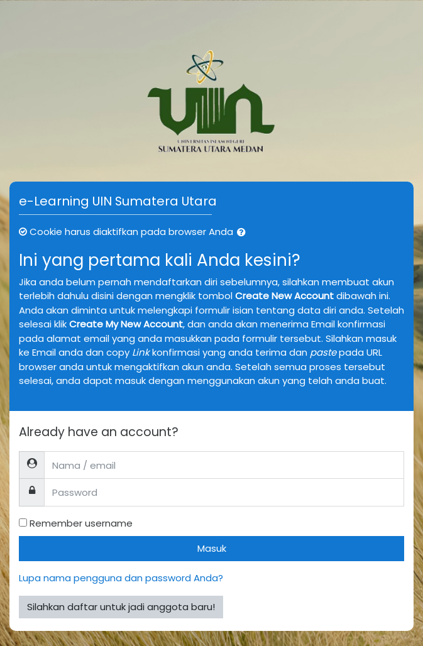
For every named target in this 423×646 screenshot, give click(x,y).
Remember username (81, 523)
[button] (244, 233)
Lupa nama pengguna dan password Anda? (121, 577)
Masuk (211, 548)
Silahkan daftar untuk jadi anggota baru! (121, 606)
